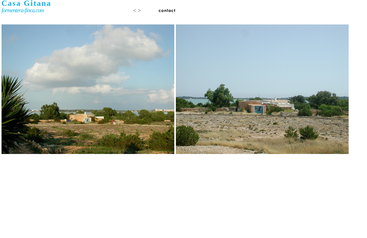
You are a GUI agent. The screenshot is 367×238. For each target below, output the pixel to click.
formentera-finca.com (23, 10)
